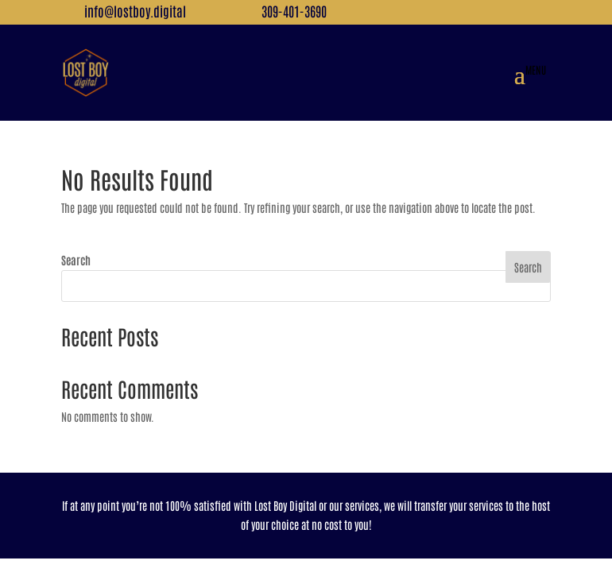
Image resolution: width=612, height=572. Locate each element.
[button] (530, 73)
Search (76, 260)
